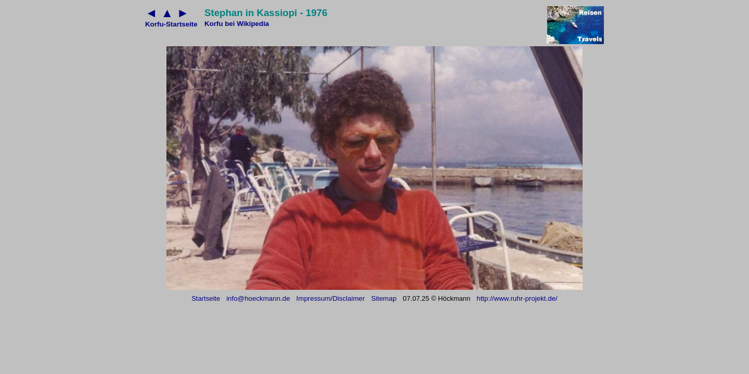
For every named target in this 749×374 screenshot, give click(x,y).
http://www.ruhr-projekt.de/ (517, 298)
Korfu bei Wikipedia (236, 24)
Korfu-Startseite (171, 24)
